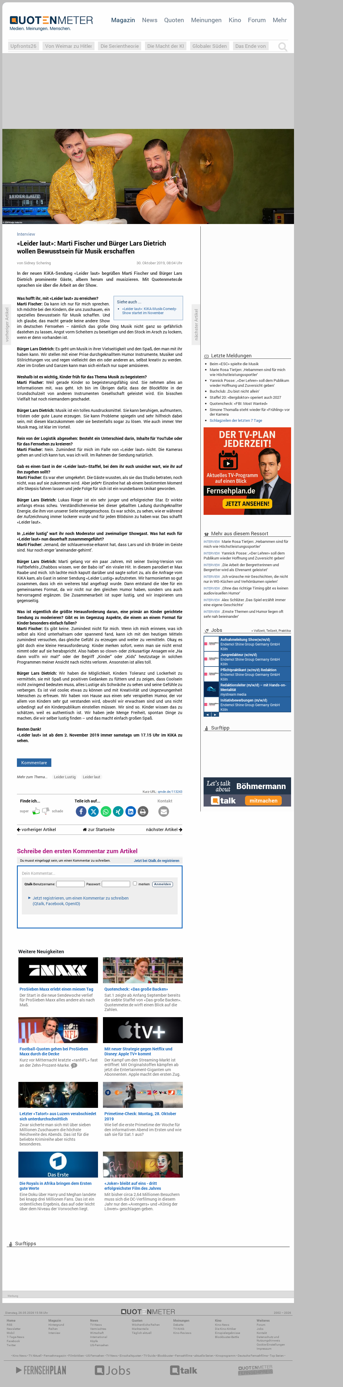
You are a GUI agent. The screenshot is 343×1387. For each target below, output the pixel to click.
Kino (235, 20)
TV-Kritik (178, 1329)
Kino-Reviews (182, 1333)
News (150, 20)
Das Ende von (250, 46)
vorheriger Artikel (36, 829)
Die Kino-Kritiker (225, 1329)
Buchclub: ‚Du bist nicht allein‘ (235, 391)
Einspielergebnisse (227, 1333)
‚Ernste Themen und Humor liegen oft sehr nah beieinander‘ (244, 614)
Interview (54, 1333)
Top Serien (277, 1356)
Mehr (280, 20)
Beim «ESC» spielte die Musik (234, 363)
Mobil (11, 1333)
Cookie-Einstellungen (271, 1344)
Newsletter (13, 1329)
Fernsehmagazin (55, 1356)
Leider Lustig (65, 776)
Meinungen (206, 20)
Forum (257, 20)
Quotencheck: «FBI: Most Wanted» (238, 403)
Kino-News (222, 1325)
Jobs (260, 1329)
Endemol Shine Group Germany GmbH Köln (242, 643)
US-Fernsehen (99, 1345)
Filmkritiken (76, 1356)
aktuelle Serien (204, 1356)
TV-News (96, 1325)
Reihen (53, 1329)
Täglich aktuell (142, 1333)
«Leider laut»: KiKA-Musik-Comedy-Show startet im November (149, 310)
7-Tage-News (15, 1337)
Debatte (178, 1325)
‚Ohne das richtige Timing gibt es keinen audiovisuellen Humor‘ (246, 590)
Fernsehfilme (183, 1356)
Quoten (174, 20)
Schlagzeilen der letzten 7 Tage (236, 420)
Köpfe (94, 1341)
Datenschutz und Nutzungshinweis (268, 1338)
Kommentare (34, 762)
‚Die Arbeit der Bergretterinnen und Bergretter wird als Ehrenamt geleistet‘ (241, 567)
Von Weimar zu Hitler (68, 46)
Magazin (123, 20)
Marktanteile (140, 1329)
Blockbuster (165, 1356)
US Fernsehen (95, 1356)
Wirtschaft (97, 1333)
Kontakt (262, 1333)
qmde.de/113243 (170, 791)
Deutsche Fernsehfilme (253, 1356)
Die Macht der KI (165, 46)
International (98, 1337)
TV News (112, 1356)
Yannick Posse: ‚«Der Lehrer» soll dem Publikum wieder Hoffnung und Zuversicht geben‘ (249, 383)
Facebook (13, 1341)
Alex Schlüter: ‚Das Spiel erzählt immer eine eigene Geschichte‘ (245, 602)
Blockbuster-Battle (227, 1337)
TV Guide (149, 1356)
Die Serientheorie (120, 46)
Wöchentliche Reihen (146, 1325)
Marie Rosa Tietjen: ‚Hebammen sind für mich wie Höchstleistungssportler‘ (247, 372)
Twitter (11, 1345)
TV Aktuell (35, 1356)
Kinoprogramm (226, 1356)
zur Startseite (99, 829)
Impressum (264, 1349)
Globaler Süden (209, 46)
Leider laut (91, 776)
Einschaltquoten (130, 1356)
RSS (9, 1325)
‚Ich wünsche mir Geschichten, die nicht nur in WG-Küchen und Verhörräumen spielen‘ (246, 579)
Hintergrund (56, 1325)
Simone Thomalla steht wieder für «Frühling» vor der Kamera (250, 412)
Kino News (20, 1356)
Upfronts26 (23, 46)
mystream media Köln (245, 689)
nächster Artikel (164, 829)
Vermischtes (98, 1329)
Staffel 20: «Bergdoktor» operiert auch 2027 (245, 397)
